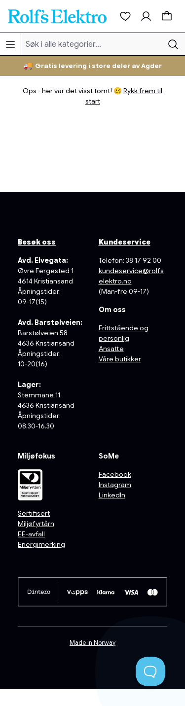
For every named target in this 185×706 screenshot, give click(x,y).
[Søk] (173, 44)
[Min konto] (146, 16)
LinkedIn (112, 495)
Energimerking (41, 544)
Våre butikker (120, 358)
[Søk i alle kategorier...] (91, 44)
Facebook (115, 474)
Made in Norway (92, 643)
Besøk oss (37, 242)
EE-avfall (31, 534)
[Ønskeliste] (125, 16)
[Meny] (10, 44)
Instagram (115, 484)
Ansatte (111, 348)
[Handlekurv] (166, 16)
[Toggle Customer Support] (150, 671)
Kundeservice (124, 242)
